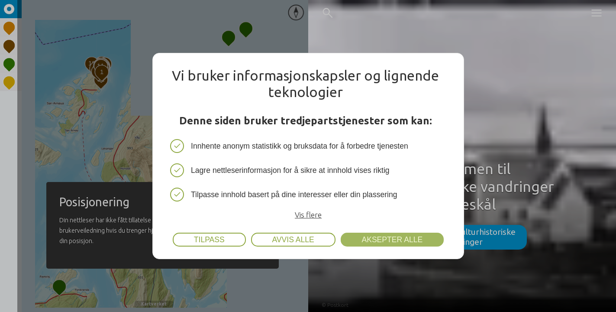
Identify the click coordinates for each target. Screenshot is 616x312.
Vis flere (308, 215)
